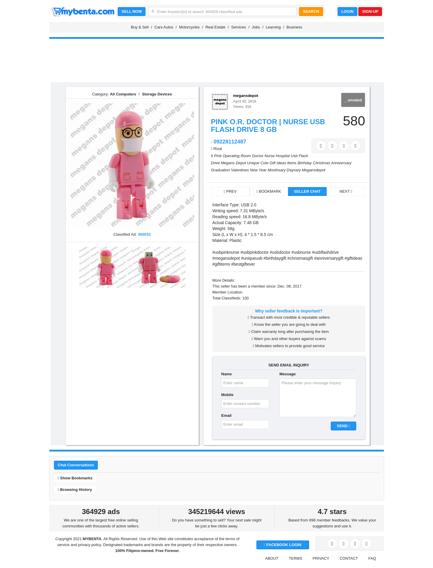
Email (226, 415)
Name (226, 374)
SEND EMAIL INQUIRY (289, 365)
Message (287, 374)
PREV (230, 191)
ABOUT (272, 558)
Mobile (227, 395)
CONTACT (349, 558)
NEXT (346, 191)
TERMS (295, 558)
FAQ (372, 558)
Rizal (217, 148)
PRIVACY (321, 558)
